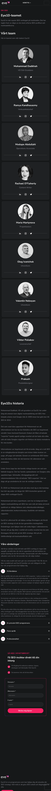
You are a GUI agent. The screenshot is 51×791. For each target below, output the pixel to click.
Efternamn (12, 691)
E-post (10, 700)
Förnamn (11, 682)
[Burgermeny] (46, 3)
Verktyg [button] (26, 3)
